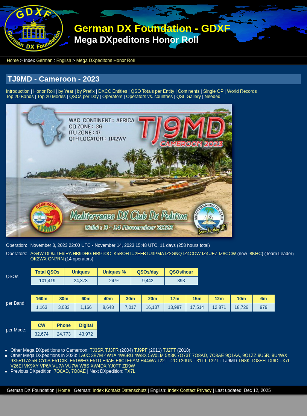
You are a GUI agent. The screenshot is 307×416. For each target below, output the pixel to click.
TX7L (285, 360)
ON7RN (56, 259)
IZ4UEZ (209, 253)
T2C (173, 360)
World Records (242, 91)
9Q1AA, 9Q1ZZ (241, 355)
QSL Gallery (188, 96)
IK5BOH (120, 253)
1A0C (84, 355)
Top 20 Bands (19, 96)
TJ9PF (140, 350)
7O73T (184, 355)
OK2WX (38, 259)
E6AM (133, 360)
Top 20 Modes (51, 96)
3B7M (97, 355)
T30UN (185, 360)
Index (98, 390)
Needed (212, 96)
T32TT (214, 360)
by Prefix (86, 91)
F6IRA (65, 253)
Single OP (213, 91)
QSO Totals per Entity (152, 91)
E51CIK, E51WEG (70, 360)
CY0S (44, 360)
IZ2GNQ (173, 253)
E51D (95, 360)
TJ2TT (169, 350)
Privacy (204, 390)
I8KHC (254, 253)
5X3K (170, 355)
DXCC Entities (112, 91)
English (63, 60)
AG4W (37, 253)
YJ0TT (114, 366)
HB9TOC (102, 253)
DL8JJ (51, 253)
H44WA (148, 360)
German (44, 60)
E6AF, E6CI (114, 360)
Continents (188, 91)
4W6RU (125, 355)
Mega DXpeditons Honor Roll (105, 60)
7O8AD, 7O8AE (208, 355)
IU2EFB (138, 253)
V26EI (17, 366)
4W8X (141, 355)
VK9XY (31, 366)
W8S (84, 366)
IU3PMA (155, 253)
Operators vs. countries (149, 96)
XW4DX (99, 366)
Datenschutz (134, 390)
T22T (162, 360)
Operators (112, 96)
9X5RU (18, 360)
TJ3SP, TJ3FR (104, 350)
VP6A (45, 366)
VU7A (58, 366)
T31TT (200, 360)
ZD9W (128, 366)
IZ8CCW (227, 253)
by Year (65, 91)
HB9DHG (82, 253)
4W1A (110, 355)
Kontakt (112, 390)
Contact (187, 390)
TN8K (244, 360)
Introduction (18, 91)
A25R (31, 360)
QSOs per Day (84, 96)
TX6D (272, 360)
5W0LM (156, 355)
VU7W (71, 366)
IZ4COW (192, 253)
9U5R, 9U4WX (272, 355)
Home (13, 60)
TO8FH (258, 360)
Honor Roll (44, 91)
